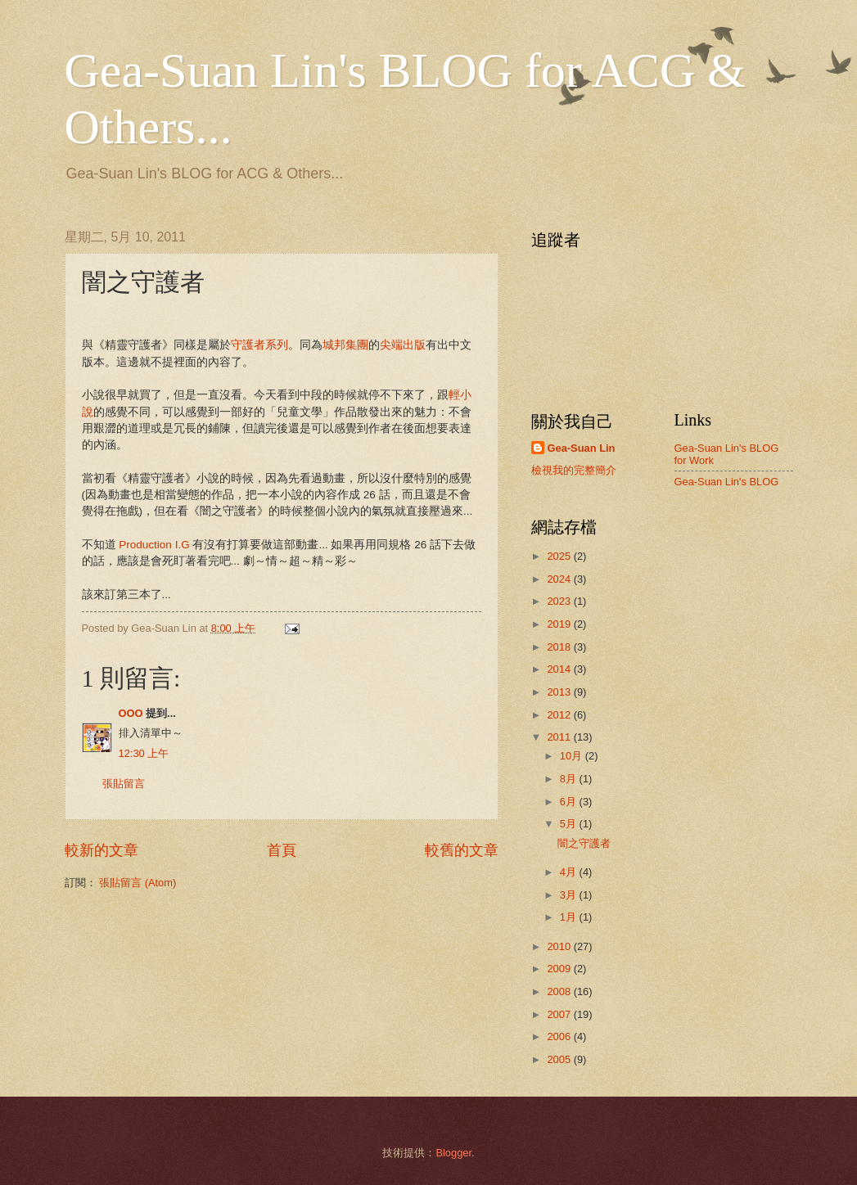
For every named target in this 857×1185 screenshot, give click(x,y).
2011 (560, 737)
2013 (560, 692)
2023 (560, 601)
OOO (131, 713)
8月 (570, 779)
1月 (570, 917)
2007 (560, 1014)
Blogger (453, 1153)
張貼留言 (123, 783)
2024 (560, 579)
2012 (560, 715)
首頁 (281, 850)
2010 (560, 946)
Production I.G (154, 544)
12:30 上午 (144, 753)
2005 (560, 1059)
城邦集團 (345, 345)
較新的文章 (101, 850)
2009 (560, 968)
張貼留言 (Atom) (137, 882)
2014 (560, 669)
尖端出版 (403, 345)
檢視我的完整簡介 (573, 470)
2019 (560, 624)
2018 (560, 647)
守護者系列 (259, 345)
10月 (572, 756)
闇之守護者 (584, 843)
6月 (570, 801)
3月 (570, 895)
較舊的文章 (461, 850)
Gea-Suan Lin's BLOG (726, 481)
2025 (560, 556)
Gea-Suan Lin (582, 448)
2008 (560, 991)
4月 (570, 872)
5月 (570, 824)
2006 (560, 1036)
